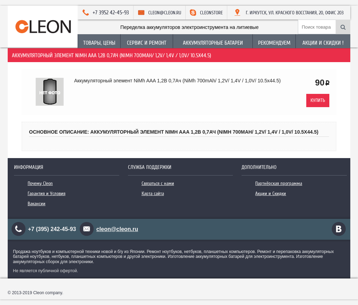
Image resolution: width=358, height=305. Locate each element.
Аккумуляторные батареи (213, 43)
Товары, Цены (99, 43)
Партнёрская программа (278, 183)
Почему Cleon (40, 183)
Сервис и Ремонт (146, 43)
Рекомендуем (274, 43)
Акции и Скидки (270, 193)
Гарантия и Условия (46, 193)
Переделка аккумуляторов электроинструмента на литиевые (189, 27)
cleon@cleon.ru (117, 229)
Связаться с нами (158, 183)
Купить (317, 100)
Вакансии (36, 204)
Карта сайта (153, 193)
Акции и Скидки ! (323, 43)
